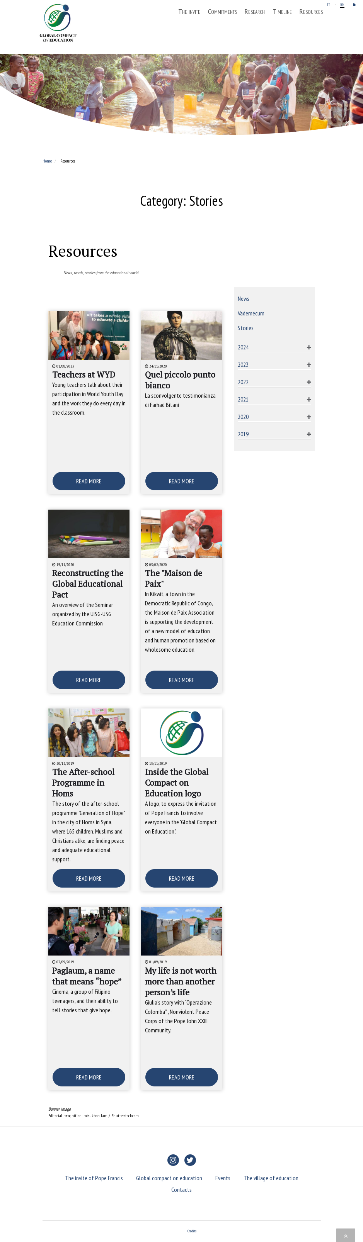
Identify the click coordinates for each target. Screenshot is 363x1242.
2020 (243, 416)
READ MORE (89, 481)
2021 (243, 399)
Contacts (181, 1189)
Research (255, 11)
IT (328, 4)
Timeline (282, 11)
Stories (246, 328)
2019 (243, 434)
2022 (243, 382)
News (243, 298)
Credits (191, 1231)
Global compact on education (169, 1178)
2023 (243, 364)
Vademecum (251, 313)
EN (342, 4)
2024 (243, 347)
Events (222, 1178)
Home (47, 161)
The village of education (271, 1178)
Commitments (222, 11)
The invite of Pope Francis (94, 1178)
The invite (189, 11)
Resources (311, 11)
